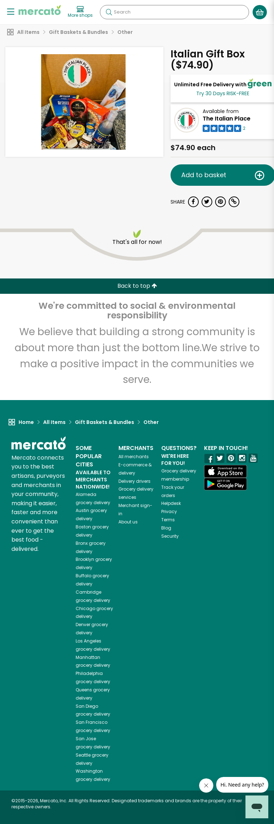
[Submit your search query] (109, 12)
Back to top (137, 286)
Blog (166, 528)
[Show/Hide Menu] (10, 11)
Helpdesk (171, 503)
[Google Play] (225, 484)
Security (170, 536)
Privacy (169, 511)
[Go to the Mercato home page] (40, 10)
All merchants (133, 457)
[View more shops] (80, 12)
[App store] (225, 471)
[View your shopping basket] (260, 12)
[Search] (174, 12)
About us (128, 522)
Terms (168, 520)
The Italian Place (226, 118)
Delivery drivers (134, 481)
